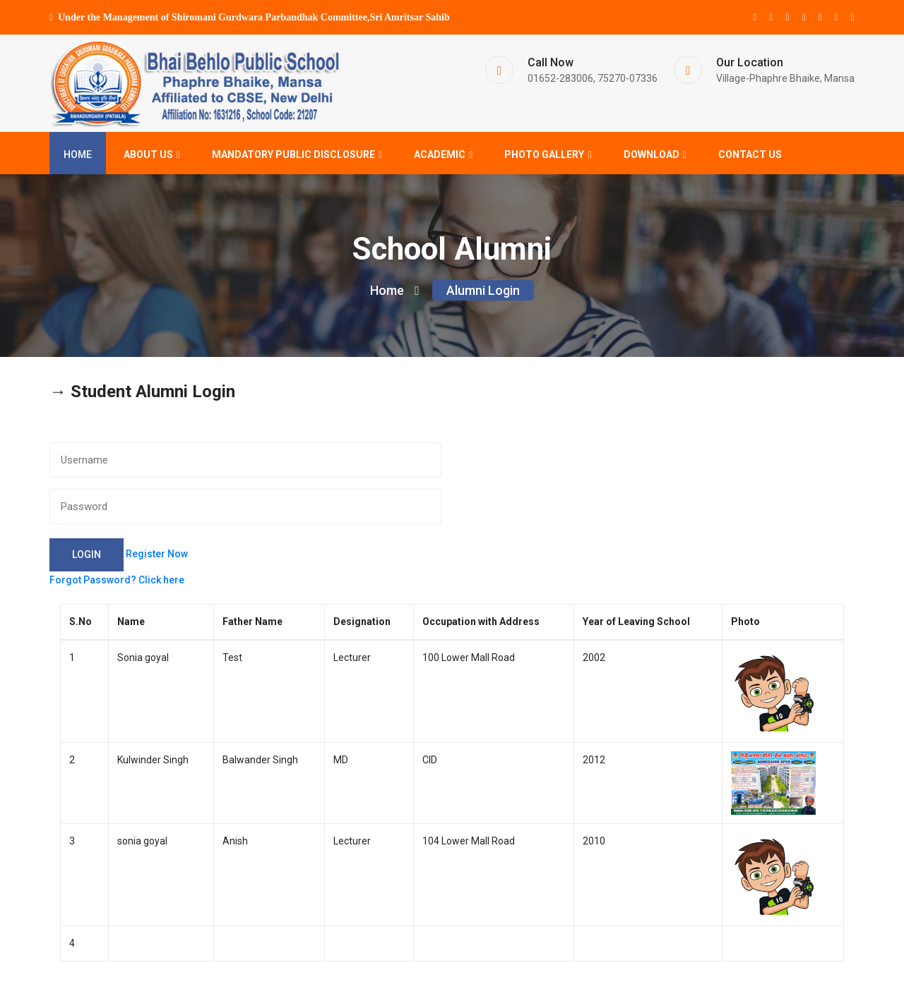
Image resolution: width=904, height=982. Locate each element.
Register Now (157, 556)
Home (78, 156)
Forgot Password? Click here (116, 582)
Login (86, 556)
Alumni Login (483, 293)
